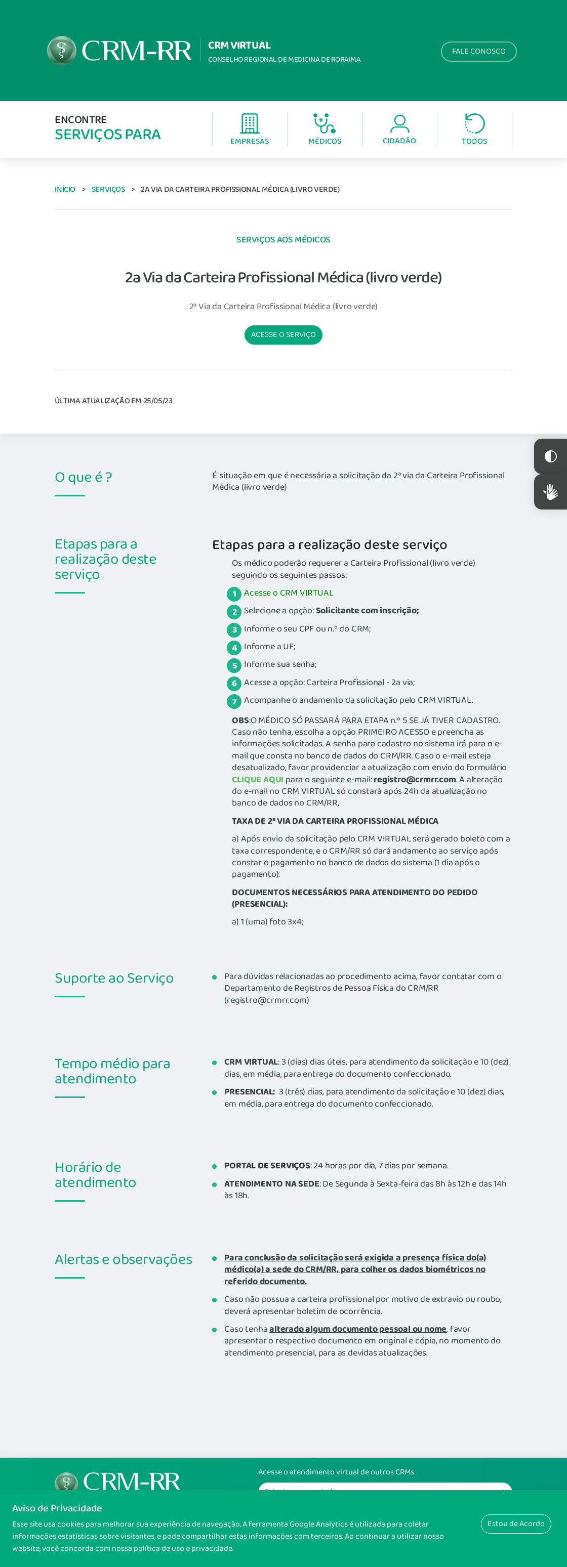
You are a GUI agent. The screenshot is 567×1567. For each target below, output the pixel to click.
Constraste (550, 456)
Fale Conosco (479, 51)
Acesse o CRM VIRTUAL (288, 593)
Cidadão (399, 130)
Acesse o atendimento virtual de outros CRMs (336, 1472)
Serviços (108, 189)
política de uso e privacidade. (183, 1548)
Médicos (324, 130)
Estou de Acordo (516, 1523)
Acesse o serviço (283, 334)
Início (65, 189)
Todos (474, 130)
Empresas (249, 130)
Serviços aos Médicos (283, 239)
